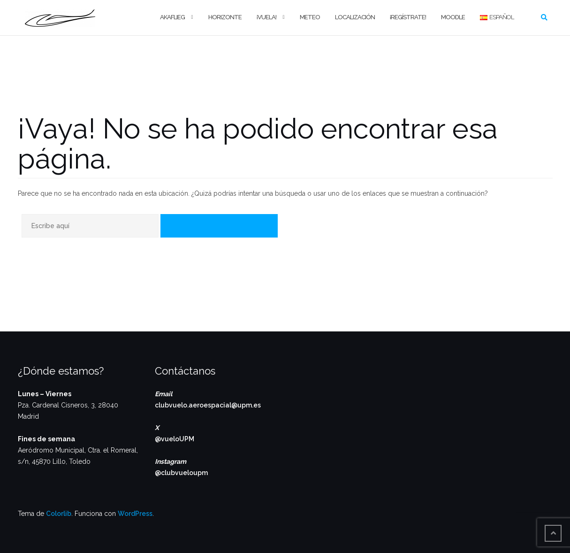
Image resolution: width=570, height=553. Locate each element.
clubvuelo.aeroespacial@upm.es (208, 405)
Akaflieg (172, 17)
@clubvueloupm (181, 472)
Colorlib (58, 513)
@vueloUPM (174, 439)
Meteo (310, 17)
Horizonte (225, 17)
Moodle (453, 17)
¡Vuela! (266, 17)
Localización (355, 17)
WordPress (135, 513)
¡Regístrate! (408, 17)
